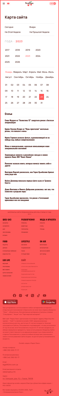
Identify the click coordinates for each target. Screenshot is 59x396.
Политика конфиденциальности (28, 270)
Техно (23, 251)
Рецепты (5, 244)
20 (24, 96)
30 (35, 102)
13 (30, 90)
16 (47, 90)
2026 (17, 62)
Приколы (24, 223)
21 (30, 96)
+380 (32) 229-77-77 (11, 350)
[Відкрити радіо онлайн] (52, 3)
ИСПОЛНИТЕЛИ (44, 248)
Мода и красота (48, 219)
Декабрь (49, 77)
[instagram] (20, 295)
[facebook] (14, 295)
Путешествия (25, 254)
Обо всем (24, 244)
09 (6, 90)
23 (41, 96)
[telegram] (26, 295)
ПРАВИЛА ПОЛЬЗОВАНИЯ (28, 263)
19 (18, 96)
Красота (42, 223)
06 (35, 84)
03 (18, 84)
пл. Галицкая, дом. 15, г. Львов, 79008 (18, 378)
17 (6, 96)
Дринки (5, 248)
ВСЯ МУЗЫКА (43, 244)
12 (24, 90)
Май (39, 72)
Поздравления (25, 248)
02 (12, 84)
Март (25, 72)
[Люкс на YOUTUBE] (8, 3)
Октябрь (30, 77)
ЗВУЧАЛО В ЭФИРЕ (45, 251)
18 (12, 96)
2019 (27, 50)
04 (24, 84)
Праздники (24, 232)
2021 (7, 56)
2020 (38, 50)
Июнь (44, 72)
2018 (17, 50)
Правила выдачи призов (28, 280)
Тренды (42, 229)
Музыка (5, 235)
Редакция (24, 289)
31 (41, 102)
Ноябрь (39, 77)
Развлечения (28, 219)
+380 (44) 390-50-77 (11, 357)
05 (30, 84)
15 (42, 90)
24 (47, 96)
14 (36, 90)
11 (18, 90)
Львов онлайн (7, 276)
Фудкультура (6, 254)
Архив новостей (26, 286)
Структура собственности (29, 266)
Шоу (4, 229)
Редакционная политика (28, 277)
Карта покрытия (7, 272)
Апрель (32, 72)
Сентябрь (19, 77)
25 (6, 102)
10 (12, 90)
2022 (17, 56)
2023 (19, 41)
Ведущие (5, 263)
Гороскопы (24, 229)
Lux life (6, 260)
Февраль (17, 72)
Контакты (24, 283)
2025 (7, 62)
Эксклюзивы (7, 232)
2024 (38, 56)
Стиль (42, 226)
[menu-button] (4, 3)
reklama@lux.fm (9, 372)
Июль (51, 72)
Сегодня (9, 27)
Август (8, 77)
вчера (33, 27)
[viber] (32, 295)
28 (24, 102)
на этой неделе (13, 32)
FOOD (5, 241)
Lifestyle (25, 241)
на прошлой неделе (39, 32)
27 (18, 102)
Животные (24, 226)
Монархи (5, 223)
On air (43, 241)
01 (6, 84)
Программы (6, 266)
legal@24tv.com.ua (10, 364)
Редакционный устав (27, 274)
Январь (8, 72)
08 (47, 84)
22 (36, 96)
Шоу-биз (7, 219)
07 (41, 84)
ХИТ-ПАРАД (43, 254)
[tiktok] (38, 295)
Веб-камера (6, 269)
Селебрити (6, 226)
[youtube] (44, 295)
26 (12, 102)
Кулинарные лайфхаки (9, 251)
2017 (7, 50)
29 (30, 102)
